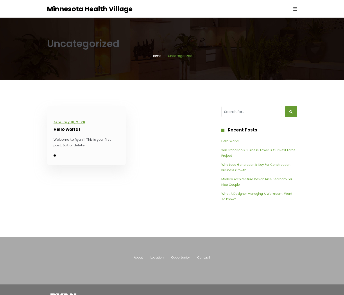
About (138, 257)
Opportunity (180, 257)
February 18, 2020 (69, 122)
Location (157, 257)
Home (156, 55)
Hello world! (67, 129)
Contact (203, 257)
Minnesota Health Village (90, 9)
